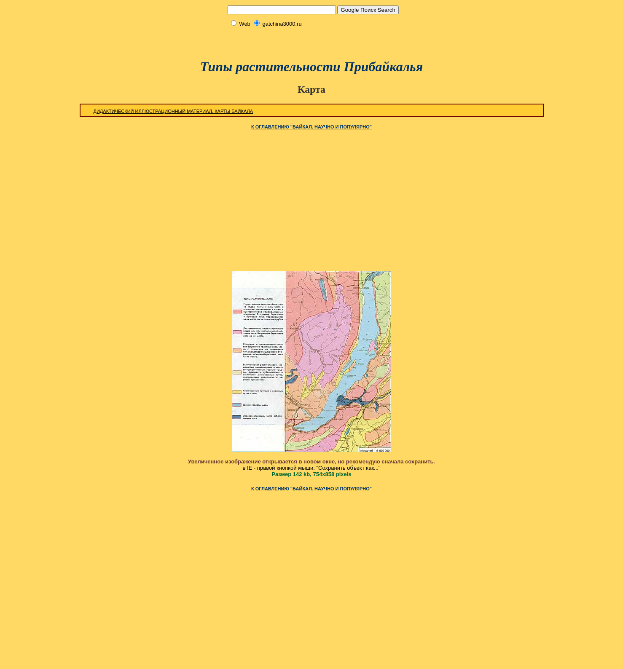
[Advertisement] (311, 39)
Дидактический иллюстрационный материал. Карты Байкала (173, 111)
